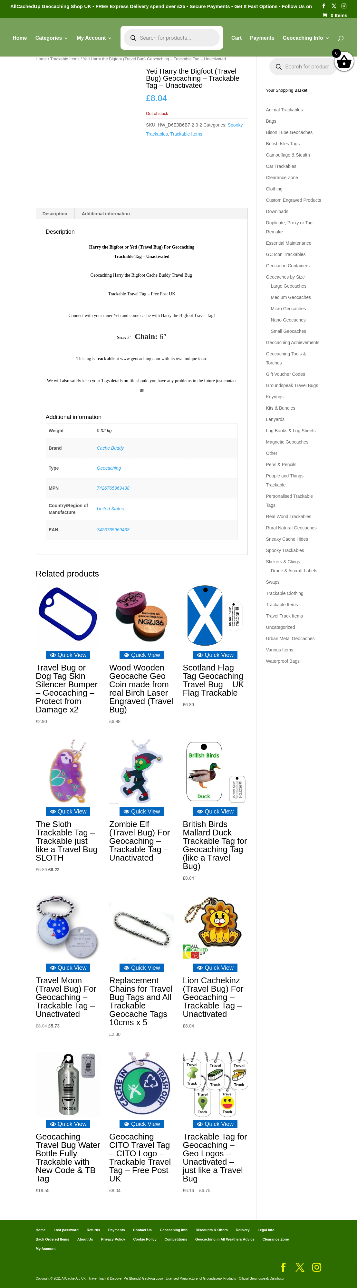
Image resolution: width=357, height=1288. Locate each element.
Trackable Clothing (285, 593)
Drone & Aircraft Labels (294, 570)
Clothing (274, 188)
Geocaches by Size (285, 277)
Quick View (68, 655)
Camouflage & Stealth (288, 155)
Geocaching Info (303, 38)
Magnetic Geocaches (287, 442)
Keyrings (275, 396)
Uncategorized (280, 627)
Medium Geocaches (291, 297)
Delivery (243, 1230)
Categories (48, 38)
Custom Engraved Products (293, 200)
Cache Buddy (110, 448)
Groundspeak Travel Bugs (292, 385)
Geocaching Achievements (293, 342)
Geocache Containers (288, 265)
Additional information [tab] (106, 213)
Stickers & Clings (283, 561)
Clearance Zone (282, 177)
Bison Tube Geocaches (289, 132)
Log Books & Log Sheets (291, 430)
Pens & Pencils (281, 464)
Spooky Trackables (285, 550)
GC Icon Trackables (286, 254)
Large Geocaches (289, 286)
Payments (262, 38)
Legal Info (266, 1230)
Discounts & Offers (212, 1230)
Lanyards (275, 419)
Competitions (176, 1239)
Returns (93, 1230)
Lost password (66, 1230)
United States (110, 508)
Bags (271, 121)
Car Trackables (281, 166)
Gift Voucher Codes (285, 374)
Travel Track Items (284, 615)
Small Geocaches (288, 331)
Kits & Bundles (280, 408)
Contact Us (142, 1230)
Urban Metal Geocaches (290, 638)
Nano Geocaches (288, 319)
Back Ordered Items (52, 1239)
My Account (91, 38)
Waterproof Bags (283, 661)
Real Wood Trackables (289, 516)
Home (20, 38)
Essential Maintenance (289, 243)
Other (271, 453)
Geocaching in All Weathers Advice (225, 1239)
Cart (236, 38)
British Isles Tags (283, 143)
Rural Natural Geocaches (291, 527)
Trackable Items (65, 58)
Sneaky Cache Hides (287, 539)
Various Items (280, 649)
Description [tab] (55, 213)
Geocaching (109, 468)
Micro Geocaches (288, 308)
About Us (85, 1239)
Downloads (277, 211)
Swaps (273, 582)
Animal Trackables (284, 109)
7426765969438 (113, 488)
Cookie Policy (144, 1239)
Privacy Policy (113, 1239)
